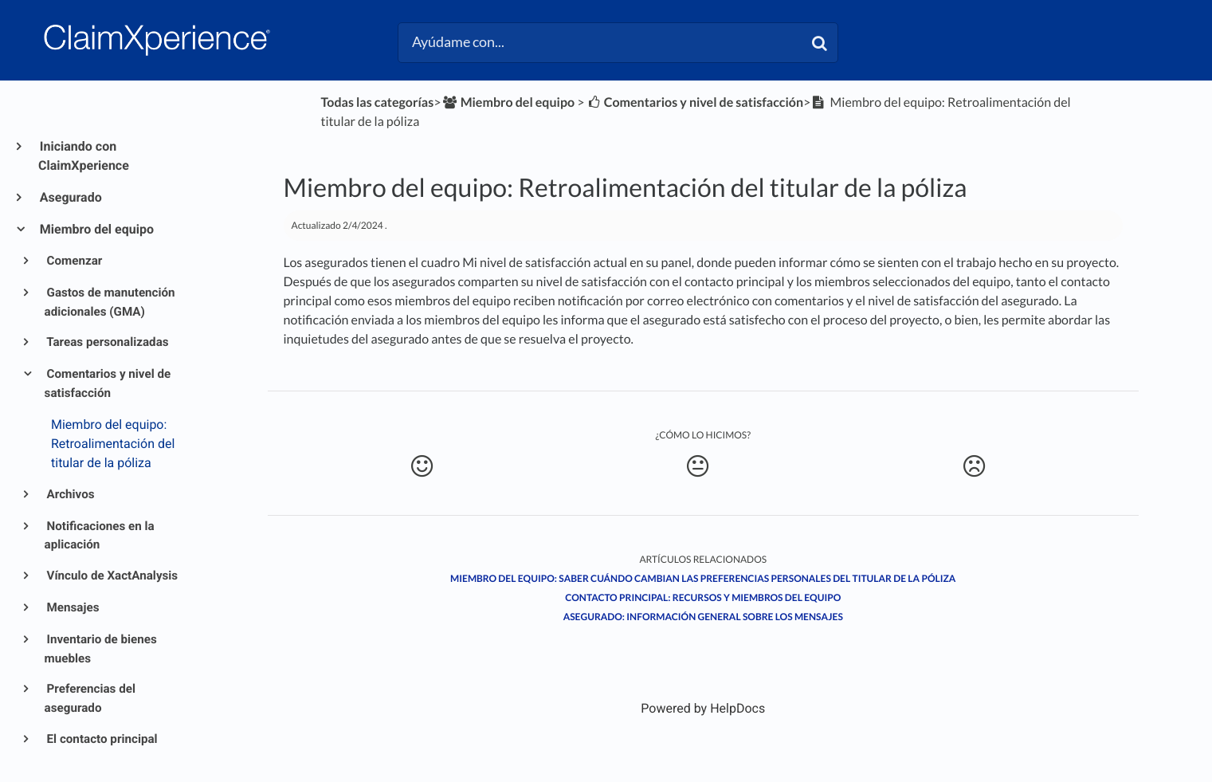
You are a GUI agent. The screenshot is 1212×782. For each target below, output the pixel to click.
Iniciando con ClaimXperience (83, 156)
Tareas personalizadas (107, 342)
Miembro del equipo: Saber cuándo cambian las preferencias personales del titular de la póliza (702, 578)
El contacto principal (101, 739)
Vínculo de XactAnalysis (111, 575)
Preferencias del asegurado (90, 698)
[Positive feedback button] (422, 466)
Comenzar (74, 260)
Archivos (70, 494)
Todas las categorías (376, 102)
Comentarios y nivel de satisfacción (108, 383)
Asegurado (70, 197)
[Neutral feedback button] (698, 466)
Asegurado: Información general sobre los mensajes (703, 617)
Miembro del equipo (96, 229)
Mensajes (72, 607)
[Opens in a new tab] (703, 708)
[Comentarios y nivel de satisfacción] (695, 102)
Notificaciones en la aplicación (100, 535)
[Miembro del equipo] (508, 102)
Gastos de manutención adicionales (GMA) (110, 302)
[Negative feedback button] (974, 466)
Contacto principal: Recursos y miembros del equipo (703, 597)
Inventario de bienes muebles (101, 649)
